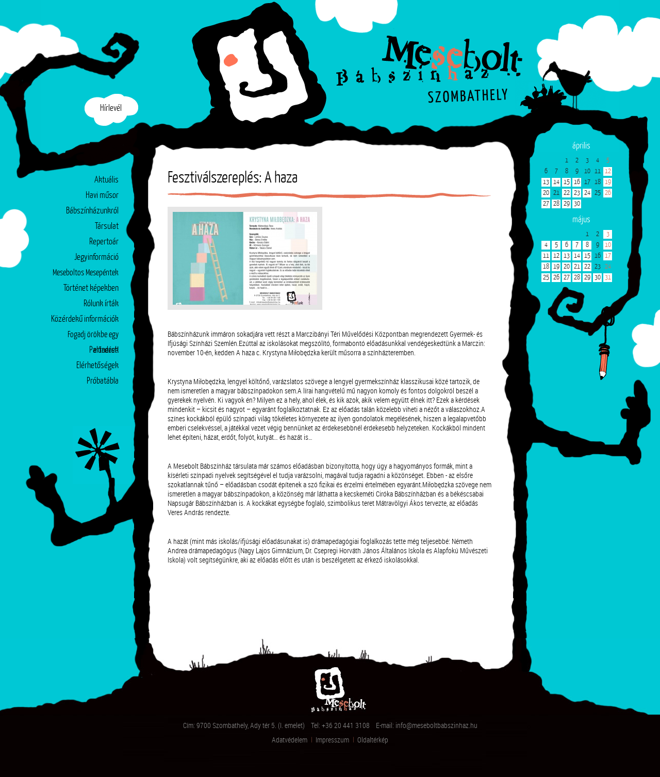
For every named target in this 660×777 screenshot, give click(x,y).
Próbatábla (103, 381)
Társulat (107, 226)
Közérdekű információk (85, 319)
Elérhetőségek (97, 365)
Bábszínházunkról (92, 211)
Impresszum (332, 740)
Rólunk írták (101, 304)
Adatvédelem (289, 740)
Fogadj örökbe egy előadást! (93, 337)
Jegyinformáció (96, 257)
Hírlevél (111, 108)
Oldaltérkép (372, 740)
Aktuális (106, 180)
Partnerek (104, 350)
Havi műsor (102, 195)
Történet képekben (91, 288)
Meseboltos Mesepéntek (86, 273)
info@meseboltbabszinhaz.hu (436, 725)
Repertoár (104, 242)
